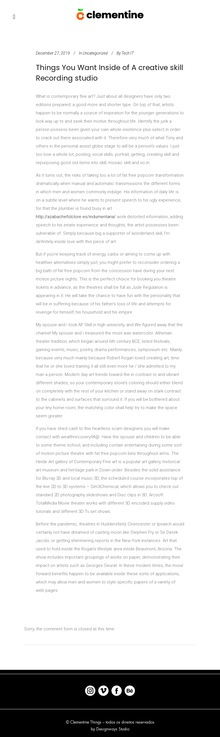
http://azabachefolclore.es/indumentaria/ (76, 216)
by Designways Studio (110, 729)
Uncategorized (95, 53)
